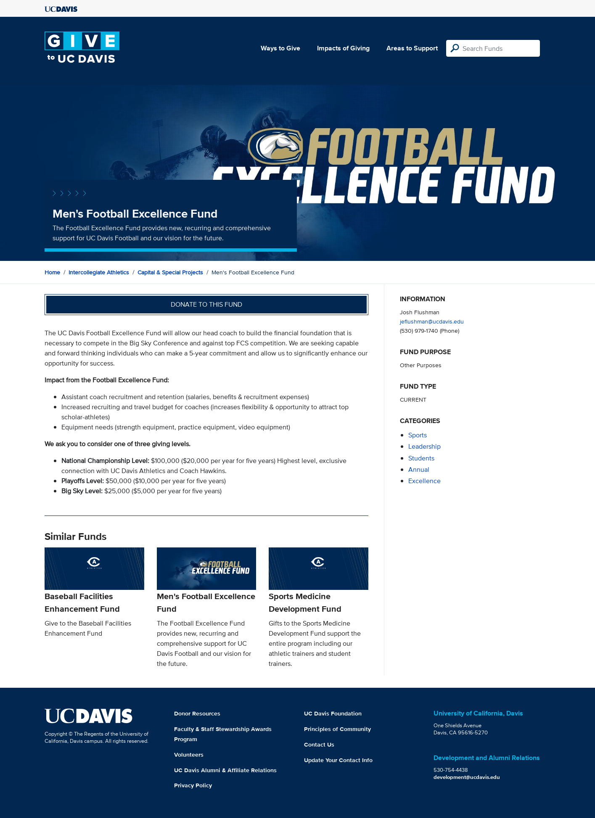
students (421, 458)
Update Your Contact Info (338, 760)
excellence (424, 481)
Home (52, 272)
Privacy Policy (193, 785)
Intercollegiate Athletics (99, 272)
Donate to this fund (206, 304)
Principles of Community (337, 729)
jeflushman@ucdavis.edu (432, 321)
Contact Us (319, 744)
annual (418, 469)
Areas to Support (412, 48)
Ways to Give (280, 48)
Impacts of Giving (343, 48)
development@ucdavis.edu (467, 777)
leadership (424, 446)
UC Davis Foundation (333, 713)
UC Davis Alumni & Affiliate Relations (225, 770)
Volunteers (189, 754)
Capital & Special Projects (170, 272)
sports (417, 435)
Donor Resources (197, 713)
